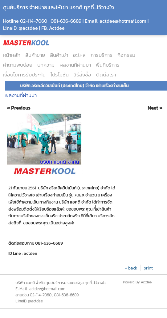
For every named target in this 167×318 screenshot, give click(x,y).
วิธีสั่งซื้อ (82, 75)
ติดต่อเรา (106, 75)
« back (131, 268)
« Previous (19, 107)
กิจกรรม (126, 55)
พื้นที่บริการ (108, 65)
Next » (155, 107)
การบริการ (101, 55)
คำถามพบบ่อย (17, 65)
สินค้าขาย (35, 55)
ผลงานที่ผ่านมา (75, 65)
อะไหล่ (79, 55)
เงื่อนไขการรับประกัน (24, 75)
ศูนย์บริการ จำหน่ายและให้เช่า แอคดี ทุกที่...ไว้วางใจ (58, 7)
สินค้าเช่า (59, 55)
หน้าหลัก (11, 55)
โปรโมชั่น (60, 75)
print (148, 268)
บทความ (46, 65)
